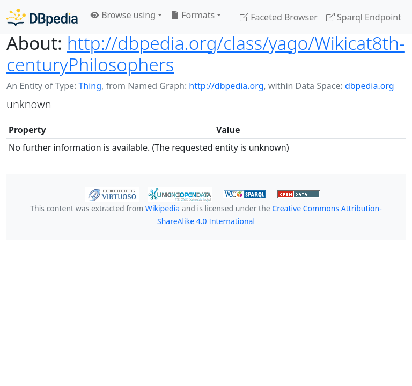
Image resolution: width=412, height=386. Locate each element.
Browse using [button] (123, 15)
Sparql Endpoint (363, 17)
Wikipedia (162, 208)
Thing (89, 86)
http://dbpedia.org (226, 86)
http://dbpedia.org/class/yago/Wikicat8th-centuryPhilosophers (205, 54)
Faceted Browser (279, 17)
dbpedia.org (369, 86)
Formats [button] (193, 15)
